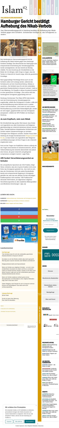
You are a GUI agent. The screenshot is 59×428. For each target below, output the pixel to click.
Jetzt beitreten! (50, 99)
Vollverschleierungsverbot (49, 64)
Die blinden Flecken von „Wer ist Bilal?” (49, 416)
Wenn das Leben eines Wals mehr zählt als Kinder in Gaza (49, 379)
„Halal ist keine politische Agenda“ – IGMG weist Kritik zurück (49, 130)
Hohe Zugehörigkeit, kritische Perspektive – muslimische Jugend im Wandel (49, 406)
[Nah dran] (36, 405)
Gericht (44, 60)
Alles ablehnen (18, 421)
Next (55, 324)
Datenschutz (40, 425)
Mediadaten (35, 425)
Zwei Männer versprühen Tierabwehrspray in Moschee (50, 384)
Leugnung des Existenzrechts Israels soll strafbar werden (49, 370)
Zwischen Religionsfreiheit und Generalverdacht (48, 395)
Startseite (31, 7)
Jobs (26, 425)
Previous (44, 324)
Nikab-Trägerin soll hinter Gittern (11, 203)
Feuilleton (52, 7)
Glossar (50, 271)
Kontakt (17, 425)
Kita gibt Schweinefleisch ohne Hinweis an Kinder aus (48, 125)
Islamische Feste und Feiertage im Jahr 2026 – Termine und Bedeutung (50, 111)
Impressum (22, 425)
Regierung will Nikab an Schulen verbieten (14, 200)
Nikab (43, 61)
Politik (35, 7)
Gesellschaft (44, 7)
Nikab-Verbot (49, 61)
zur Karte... (45, 209)
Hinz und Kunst (50, 299)
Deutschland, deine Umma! (50, 285)
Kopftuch (55, 60)
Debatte (56, 7)
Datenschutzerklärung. (50, 239)
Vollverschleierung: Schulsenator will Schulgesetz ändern (18, 198)
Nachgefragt (50, 292)
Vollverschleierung (51, 63)
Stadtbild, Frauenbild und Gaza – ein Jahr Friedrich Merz (49, 116)
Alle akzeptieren (30, 421)
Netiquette (33, 327)
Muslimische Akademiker (50, 278)
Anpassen (9, 421)
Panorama (48, 7)
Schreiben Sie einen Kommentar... (18, 317)
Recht (39, 7)
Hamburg (49, 60)
